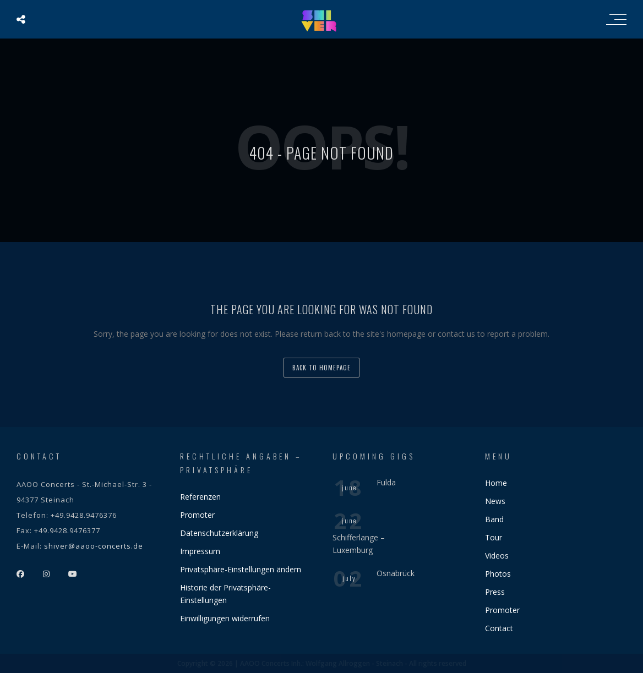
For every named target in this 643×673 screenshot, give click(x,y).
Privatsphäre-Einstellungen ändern (240, 569)
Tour (493, 537)
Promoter (197, 515)
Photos (498, 573)
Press (495, 592)
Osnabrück (396, 573)
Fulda (386, 482)
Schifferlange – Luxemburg (359, 543)
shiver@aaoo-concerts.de (93, 546)
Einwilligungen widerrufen (225, 618)
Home (496, 483)
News (495, 501)
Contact (499, 628)
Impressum (200, 551)
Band (494, 519)
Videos (497, 555)
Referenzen (200, 496)
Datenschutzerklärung (219, 533)
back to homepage (321, 367)
